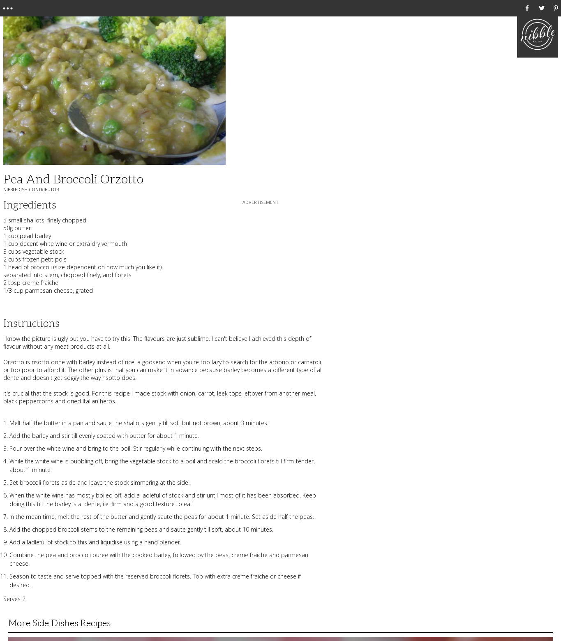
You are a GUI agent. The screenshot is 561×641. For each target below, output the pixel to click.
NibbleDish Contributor (31, 189)
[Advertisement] (260, 257)
